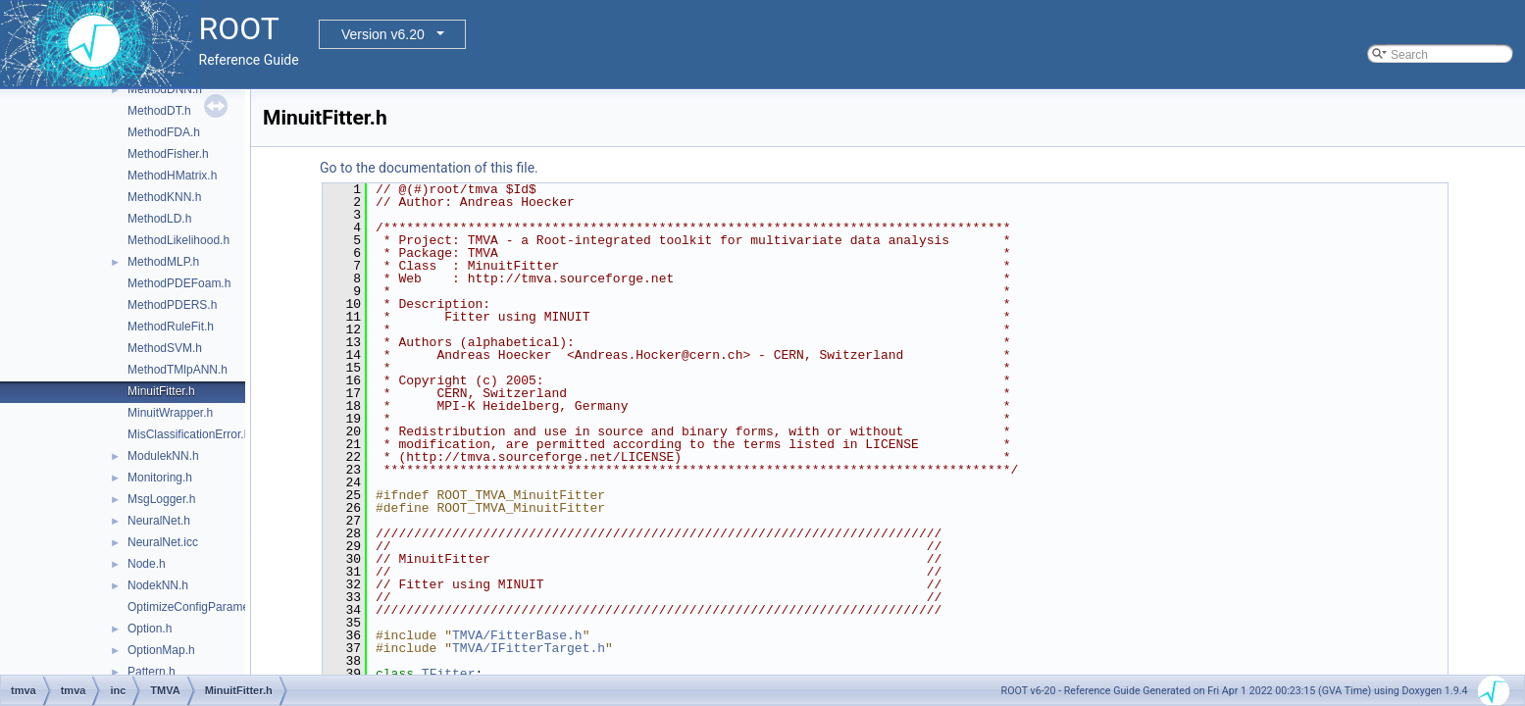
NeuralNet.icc (162, 542)
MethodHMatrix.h (172, 175)
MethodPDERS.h (172, 305)
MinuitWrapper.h (170, 413)
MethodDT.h (159, 111)
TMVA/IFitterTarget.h (528, 648)
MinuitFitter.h (161, 391)
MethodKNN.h (164, 197)
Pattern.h (151, 672)
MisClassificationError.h (188, 434)
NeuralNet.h (158, 521)
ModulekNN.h (163, 456)
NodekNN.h (157, 585)
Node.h (146, 564)
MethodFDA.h (163, 132)
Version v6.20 (383, 34)
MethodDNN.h (164, 89)
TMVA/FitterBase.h (517, 635)
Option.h (149, 628)
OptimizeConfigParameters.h (203, 607)
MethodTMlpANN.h (177, 370)
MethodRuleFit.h (170, 326)
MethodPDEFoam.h (178, 283)
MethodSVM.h (164, 348)
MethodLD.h (159, 219)
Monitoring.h (159, 477)
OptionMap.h (161, 650)
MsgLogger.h (161, 499)
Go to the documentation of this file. (429, 168)
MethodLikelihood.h (178, 240)
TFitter (449, 673)
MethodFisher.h (168, 154)
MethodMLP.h (163, 262)
